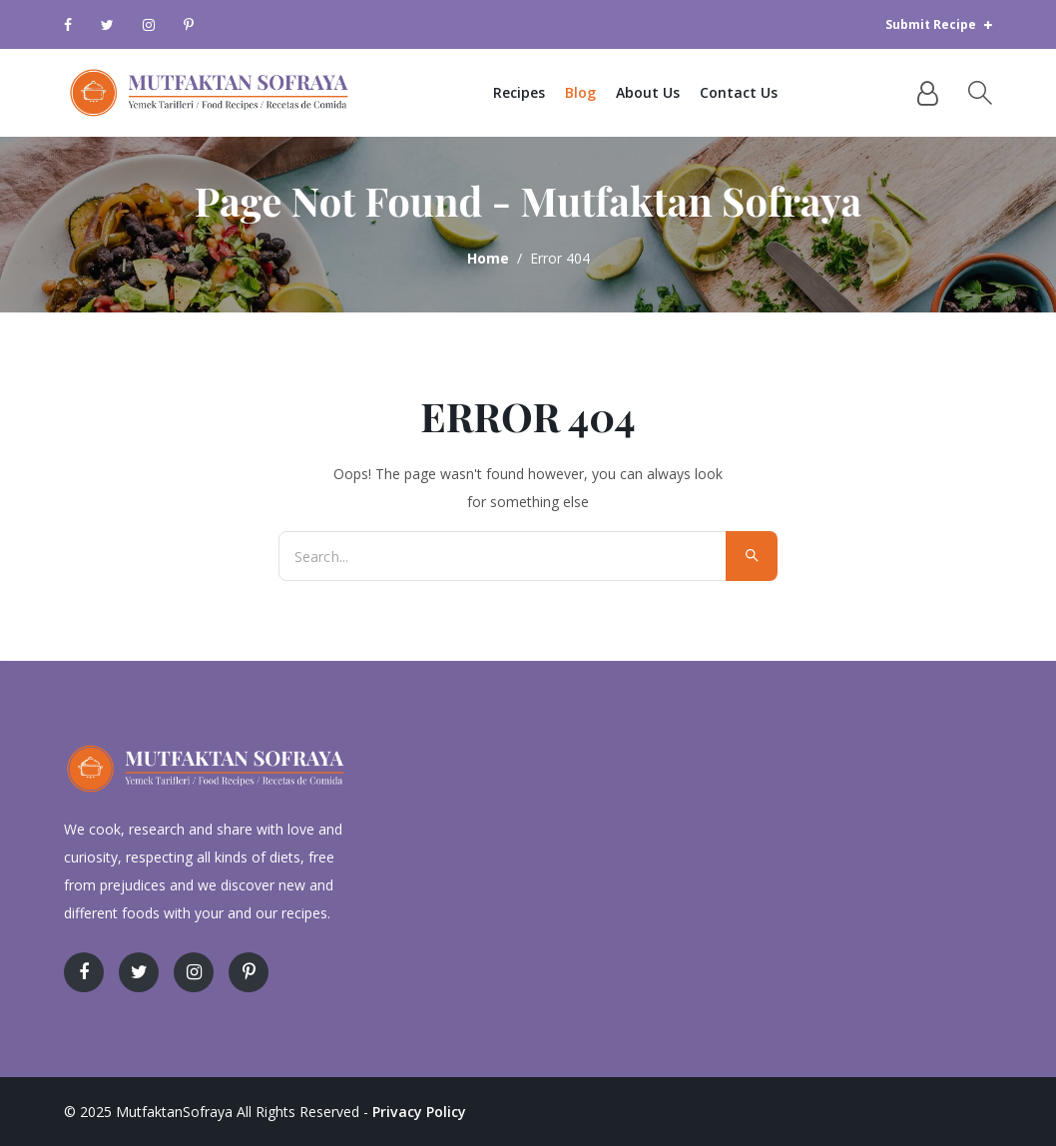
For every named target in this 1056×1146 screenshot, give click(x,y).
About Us (661, 92)
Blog (593, 92)
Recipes (532, 92)
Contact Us (752, 92)
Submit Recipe (938, 24)
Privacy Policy (418, 1111)
